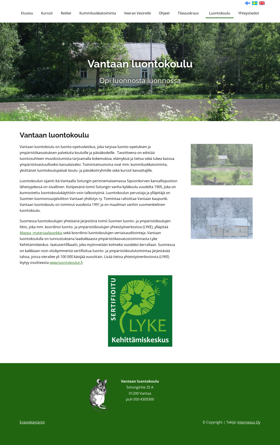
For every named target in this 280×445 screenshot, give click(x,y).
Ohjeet (164, 13)
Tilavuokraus (189, 13)
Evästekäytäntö (32, 422)
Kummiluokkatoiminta (97, 13)
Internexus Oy (248, 422)
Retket (66, 13)
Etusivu (27, 13)
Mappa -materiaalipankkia (41, 232)
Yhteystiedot (248, 13)
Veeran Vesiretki (137, 13)
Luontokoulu (219, 13)
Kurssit (47, 13)
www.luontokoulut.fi (66, 262)
